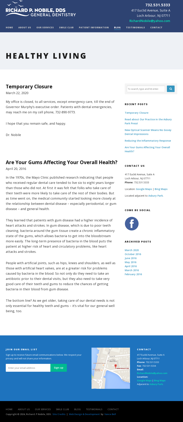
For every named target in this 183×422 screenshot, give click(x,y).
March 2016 (132, 270)
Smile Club (66, 27)
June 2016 (130, 258)
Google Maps (144, 189)
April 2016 (131, 266)
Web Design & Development (84, 414)
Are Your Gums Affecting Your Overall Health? (61, 162)
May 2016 (130, 262)
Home (9, 27)
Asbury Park (155, 195)
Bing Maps (161, 189)
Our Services (45, 27)
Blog (117, 27)
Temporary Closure (29, 86)
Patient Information (94, 27)
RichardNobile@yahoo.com (149, 21)
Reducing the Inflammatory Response (148, 140)
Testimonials (135, 27)
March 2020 (132, 250)
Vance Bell (110, 414)
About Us (24, 27)
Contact (156, 27)
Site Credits (58, 414)
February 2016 (133, 274)
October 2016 (133, 254)
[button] (171, 89)
